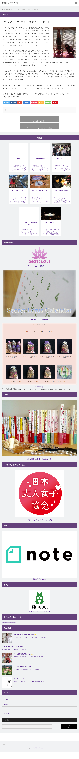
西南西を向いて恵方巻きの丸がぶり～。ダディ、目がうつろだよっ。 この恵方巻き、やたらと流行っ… (40, 176)
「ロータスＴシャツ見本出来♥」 (29, 231)
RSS (4, 752)
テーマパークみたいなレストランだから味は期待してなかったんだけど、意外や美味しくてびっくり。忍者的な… (62, 208)
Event (5, 716)
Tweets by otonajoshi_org (9, 630)
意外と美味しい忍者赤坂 (61, 198)
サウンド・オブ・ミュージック (40, 199)
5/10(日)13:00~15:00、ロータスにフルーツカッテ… (15, 656)
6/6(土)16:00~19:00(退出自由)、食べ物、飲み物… (26, 676)
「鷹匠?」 (18, 166)
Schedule (6, 721)
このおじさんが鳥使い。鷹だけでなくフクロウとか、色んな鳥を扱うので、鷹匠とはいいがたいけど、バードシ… (18, 176)
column (9, 110)
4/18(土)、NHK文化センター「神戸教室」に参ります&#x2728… (30, 644)
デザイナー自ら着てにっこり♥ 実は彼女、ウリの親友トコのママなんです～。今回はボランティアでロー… (29, 240)
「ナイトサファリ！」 (51, 230)
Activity (6, 707)
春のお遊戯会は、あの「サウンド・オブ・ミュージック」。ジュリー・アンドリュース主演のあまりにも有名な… (40, 208)
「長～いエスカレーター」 (18, 198)
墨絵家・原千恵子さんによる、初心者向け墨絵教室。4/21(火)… (30, 688)
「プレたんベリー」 (61, 166)
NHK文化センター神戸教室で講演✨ (25, 642)
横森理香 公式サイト (38, 755)
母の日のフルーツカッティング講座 (12, 654)
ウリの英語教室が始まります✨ (23, 661)
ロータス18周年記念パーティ (22, 674)
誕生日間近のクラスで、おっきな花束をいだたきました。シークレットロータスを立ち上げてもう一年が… (62, 176)
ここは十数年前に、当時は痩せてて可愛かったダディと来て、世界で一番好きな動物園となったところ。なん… (51, 240)
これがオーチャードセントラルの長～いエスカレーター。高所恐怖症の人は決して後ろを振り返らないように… (18, 208)
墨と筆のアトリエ (19, 686)
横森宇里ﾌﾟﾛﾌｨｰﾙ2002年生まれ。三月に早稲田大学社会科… (29, 664)
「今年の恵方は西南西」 (40, 166)
